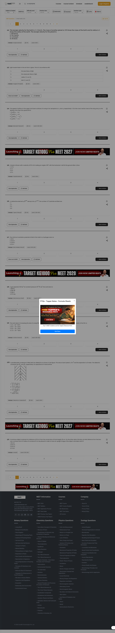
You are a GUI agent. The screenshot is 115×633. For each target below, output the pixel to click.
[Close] (74, 301)
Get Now (57, 331)
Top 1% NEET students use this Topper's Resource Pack (57, 325)
